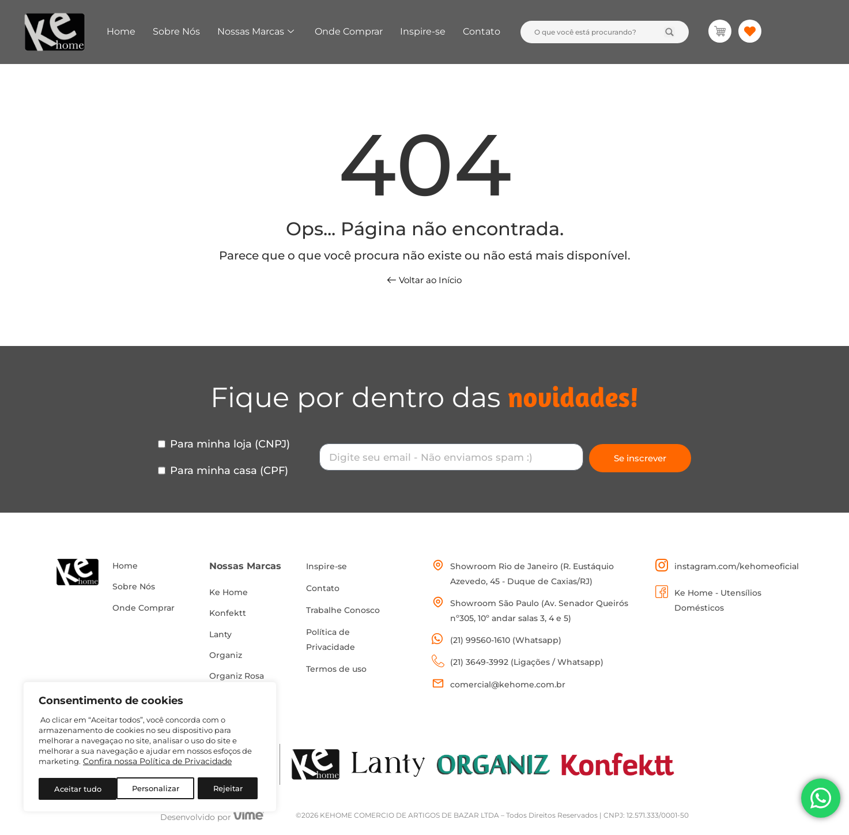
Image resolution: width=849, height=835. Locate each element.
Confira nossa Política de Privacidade (157, 763)
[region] (150, 748)
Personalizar (77, 789)
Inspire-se (423, 31)
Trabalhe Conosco (343, 610)
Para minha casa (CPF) (229, 470)
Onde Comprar (349, 31)
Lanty (220, 636)
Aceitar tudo (222, 789)
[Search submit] (669, 32)
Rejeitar (150, 789)
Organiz (225, 658)
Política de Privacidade (330, 639)
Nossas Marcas (255, 31)
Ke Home (228, 593)
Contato (481, 31)
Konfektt (227, 615)
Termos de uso (336, 669)
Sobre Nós (176, 31)
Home (121, 31)
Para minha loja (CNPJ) (230, 444)
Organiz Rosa (236, 680)
